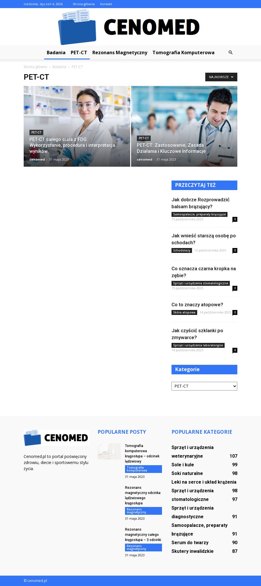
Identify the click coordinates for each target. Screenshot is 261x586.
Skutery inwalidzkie (192, 551)
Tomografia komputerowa (183, 52)
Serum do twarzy (189, 542)
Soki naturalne (187, 473)
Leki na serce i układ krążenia (203, 482)
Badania (56, 52)
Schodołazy (181, 250)
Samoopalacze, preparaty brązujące (199, 214)
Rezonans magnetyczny (119, 52)
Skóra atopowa (184, 312)
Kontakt (106, 4)
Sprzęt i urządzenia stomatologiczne (200, 283)
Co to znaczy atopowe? (197, 304)
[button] (230, 52)
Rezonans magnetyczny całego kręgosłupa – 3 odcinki (143, 534)
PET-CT (79, 52)
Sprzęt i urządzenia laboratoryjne (198, 345)
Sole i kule (182, 464)
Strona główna (84, 4)
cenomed (37, 159)
